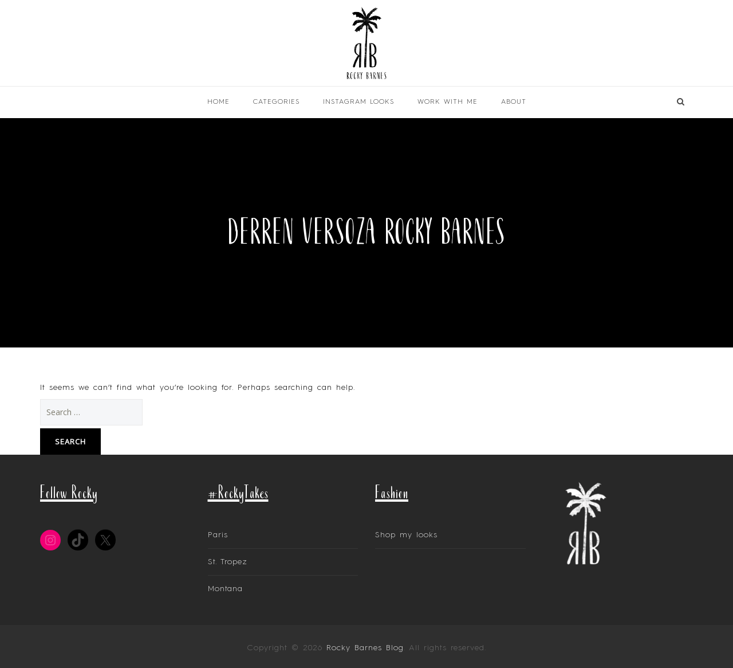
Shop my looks (406, 535)
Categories (276, 102)
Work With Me (447, 102)
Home (218, 102)
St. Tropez (227, 562)
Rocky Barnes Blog (365, 648)
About (513, 102)
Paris (218, 535)
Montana (225, 589)
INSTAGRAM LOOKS (358, 102)
